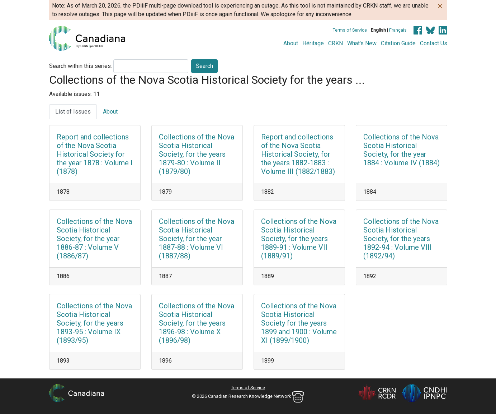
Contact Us (433, 43)
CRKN (335, 43)
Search (204, 66)
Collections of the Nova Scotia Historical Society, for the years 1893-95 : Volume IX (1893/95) (94, 323)
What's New (362, 43)
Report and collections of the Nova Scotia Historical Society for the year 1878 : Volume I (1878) (95, 154)
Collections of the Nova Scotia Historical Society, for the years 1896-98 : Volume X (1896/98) (196, 323)
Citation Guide (398, 43)
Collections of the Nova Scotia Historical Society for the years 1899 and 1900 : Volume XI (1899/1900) (299, 323)
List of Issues (73, 111)
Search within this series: (80, 66)
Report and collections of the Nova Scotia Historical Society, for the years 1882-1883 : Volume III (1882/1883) (298, 154)
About (290, 43)
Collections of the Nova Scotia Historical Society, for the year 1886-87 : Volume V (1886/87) (94, 238)
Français (398, 30)
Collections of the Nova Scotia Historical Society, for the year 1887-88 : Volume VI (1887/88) (196, 238)
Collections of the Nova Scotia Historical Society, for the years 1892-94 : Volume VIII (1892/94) (401, 238)
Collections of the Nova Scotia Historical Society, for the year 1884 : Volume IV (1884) (401, 150)
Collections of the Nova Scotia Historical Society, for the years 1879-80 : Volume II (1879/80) (196, 154)
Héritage (313, 43)
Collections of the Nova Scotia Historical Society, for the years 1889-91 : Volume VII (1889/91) (298, 238)
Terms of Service (350, 30)
